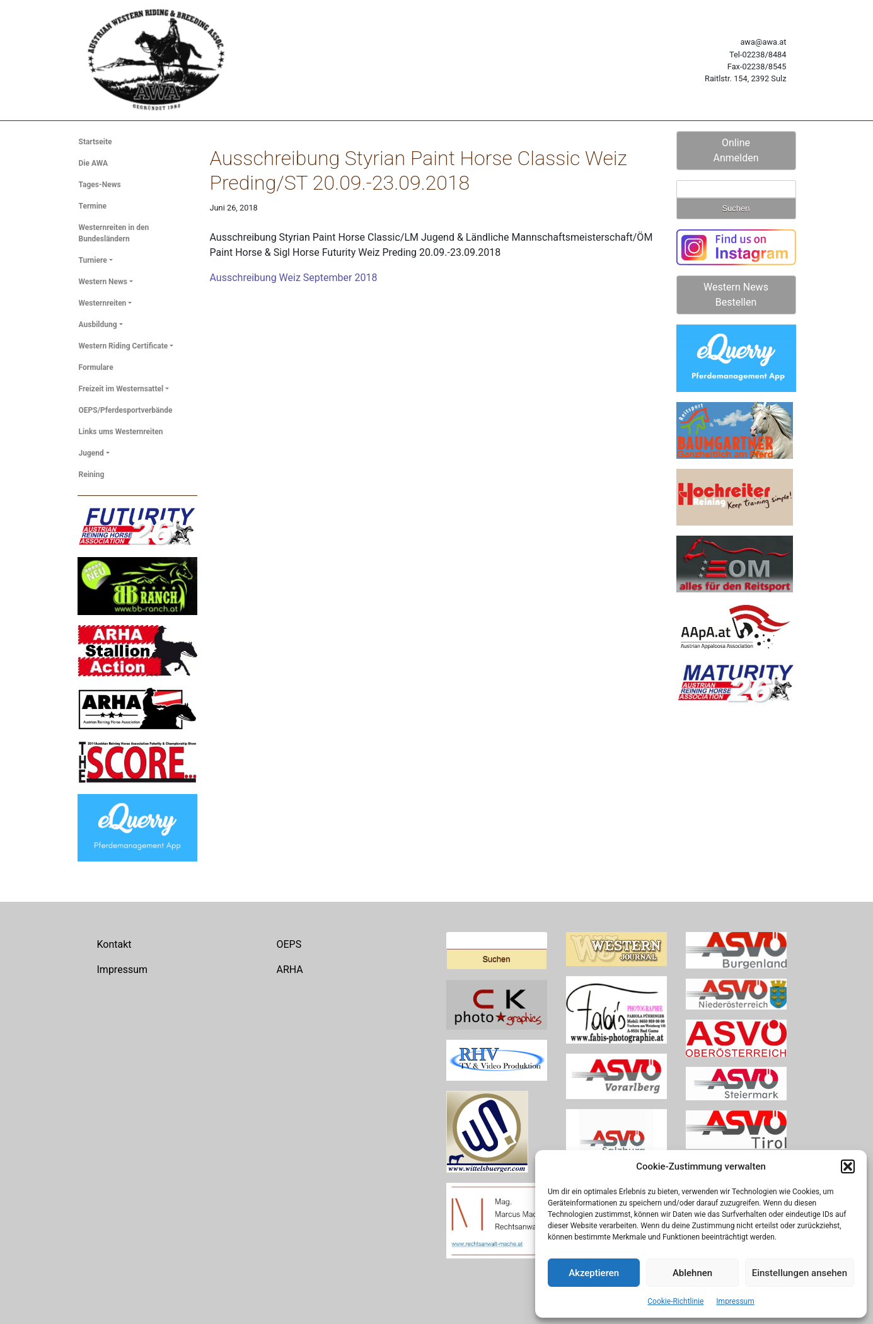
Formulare (96, 367)
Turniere (93, 260)
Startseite (95, 141)
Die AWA (93, 163)
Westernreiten (103, 303)
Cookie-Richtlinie (675, 1301)
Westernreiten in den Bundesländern (114, 233)
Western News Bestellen (735, 294)
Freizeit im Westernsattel (121, 388)
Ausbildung (98, 324)
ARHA (290, 970)
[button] (847, 1166)
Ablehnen (692, 1273)
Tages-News (100, 184)
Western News (103, 281)
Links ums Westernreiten (121, 431)
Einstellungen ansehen (799, 1273)
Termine (93, 206)
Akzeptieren (594, 1273)
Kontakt (114, 944)
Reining (92, 474)
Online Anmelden (735, 150)
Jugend (91, 453)
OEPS (289, 944)
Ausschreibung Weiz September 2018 (294, 278)
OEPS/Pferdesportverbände (126, 410)
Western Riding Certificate (123, 346)
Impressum (735, 1301)
